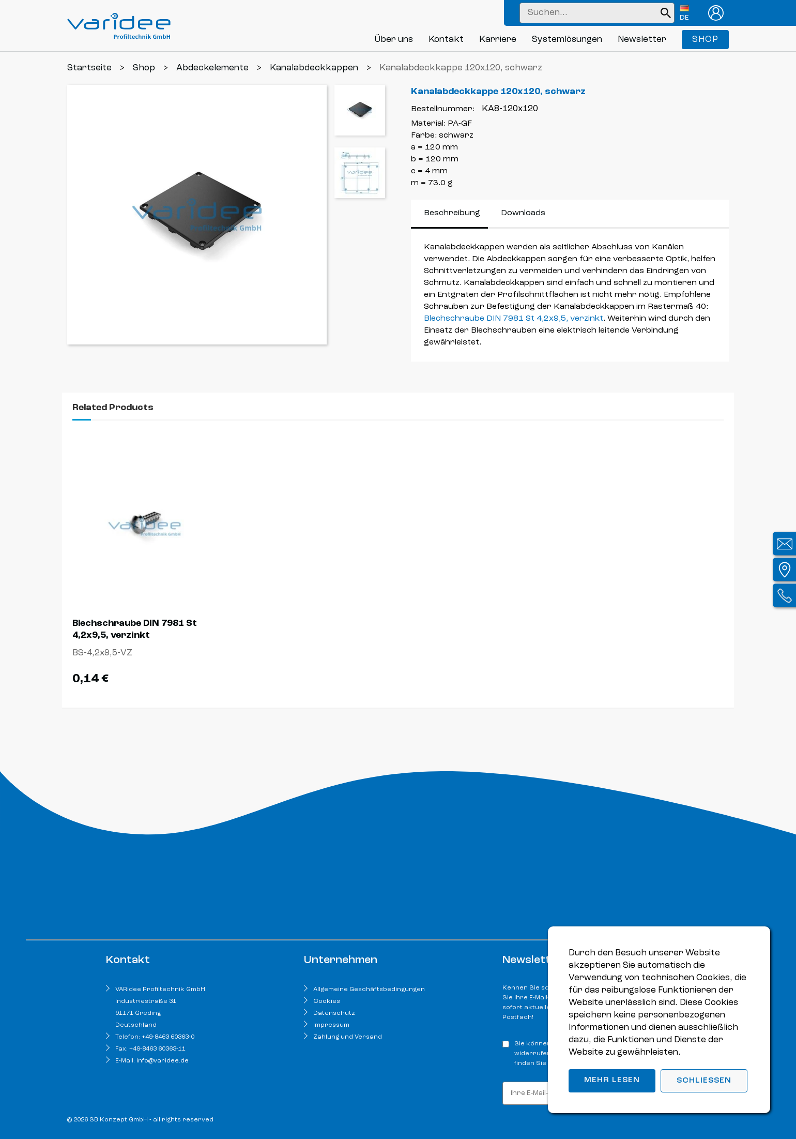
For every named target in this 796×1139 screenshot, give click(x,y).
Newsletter (642, 39)
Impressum (331, 1025)
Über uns (393, 39)
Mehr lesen (612, 1080)
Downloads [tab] (523, 213)
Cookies (326, 1001)
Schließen (704, 1080)
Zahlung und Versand (347, 1037)
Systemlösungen (567, 39)
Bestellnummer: (442, 109)
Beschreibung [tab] (452, 213)
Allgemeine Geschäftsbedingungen (369, 989)
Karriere (497, 39)
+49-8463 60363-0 (168, 1037)
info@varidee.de (162, 1061)
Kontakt (446, 39)
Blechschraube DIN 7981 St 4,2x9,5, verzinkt (513, 318)
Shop (705, 39)
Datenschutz (334, 1013)
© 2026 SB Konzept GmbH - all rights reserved (140, 1120)
